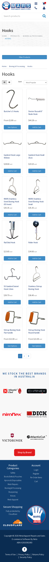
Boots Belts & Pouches (13, 476)
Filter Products (24, 57)
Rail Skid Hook (9, 242)
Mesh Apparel (13, 499)
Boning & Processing (13, 488)
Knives (12, 496)
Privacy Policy (24, 554)
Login (36, 470)
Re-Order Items (36, 477)
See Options (12, 127)
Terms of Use (10, 554)
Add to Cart (36, 127)
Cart (36, 481)
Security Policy (26, 557)
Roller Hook (33, 242)
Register (36, 473)
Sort (20, 81)
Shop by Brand (24, 452)
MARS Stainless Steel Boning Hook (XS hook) (11, 202)
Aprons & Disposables (12, 480)
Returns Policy (38, 554)
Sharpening (13, 492)
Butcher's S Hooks (11, 111)
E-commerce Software (21, 539)
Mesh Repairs (13, 484)
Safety (12, 473)
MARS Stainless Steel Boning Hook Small (36, 202)
